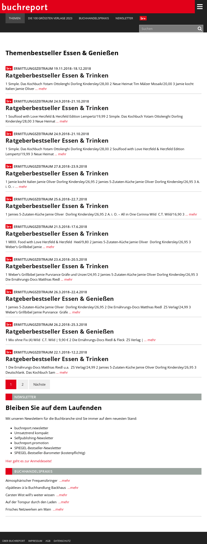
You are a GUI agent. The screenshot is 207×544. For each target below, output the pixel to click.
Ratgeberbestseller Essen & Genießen (60, 299)
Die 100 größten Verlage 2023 (50, 18)
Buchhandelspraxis (94, 18)
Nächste (39, 384)
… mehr (40, 88)
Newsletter (124, 18)
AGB (48, 540)
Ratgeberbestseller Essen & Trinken (57, 75)
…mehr (64, 480)
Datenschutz (62, 540)
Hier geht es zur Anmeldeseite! (29, 461)
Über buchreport (13, 540)
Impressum (35, 540)
